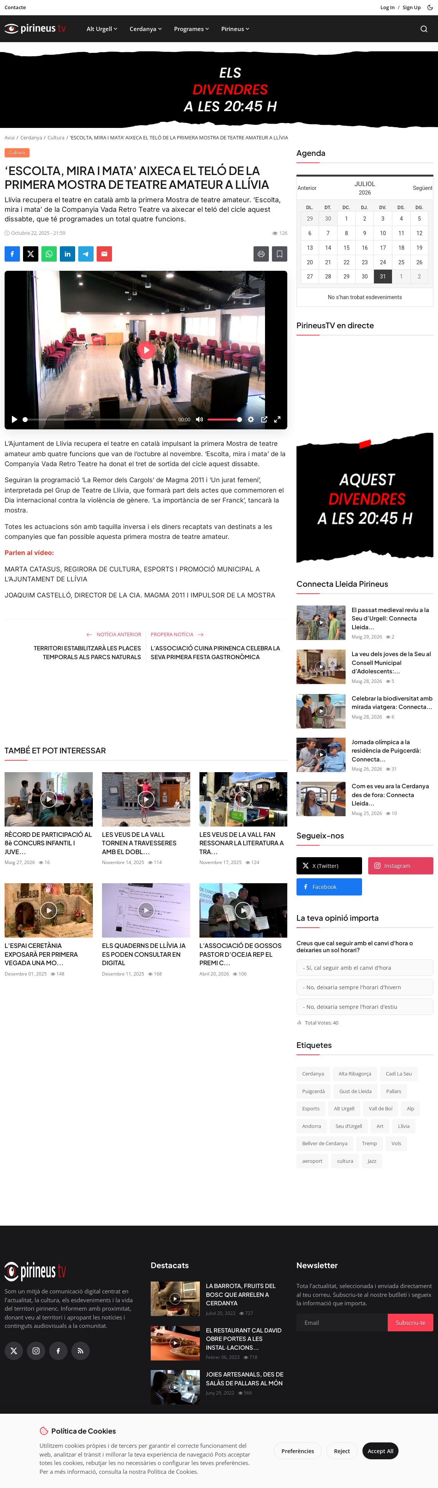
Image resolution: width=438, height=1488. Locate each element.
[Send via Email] (104, 254)
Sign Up (412, 7)
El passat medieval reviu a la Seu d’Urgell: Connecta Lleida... (390, 618)
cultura (345, 1160)
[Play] (14, 419)
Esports (310, 1108)
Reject (337, 1451)
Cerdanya (146, 29)
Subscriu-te (410, 1322)
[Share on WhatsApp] (49, 254)
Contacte (15, 7)
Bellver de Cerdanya (324, 1143)
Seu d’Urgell (349, 1126)
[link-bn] (146, 707)
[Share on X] (30, 254)
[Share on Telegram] (86, 254)
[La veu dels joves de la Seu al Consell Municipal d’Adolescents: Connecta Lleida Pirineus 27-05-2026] (321, 667)
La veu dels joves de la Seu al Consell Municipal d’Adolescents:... (391, 662)
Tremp (369, 1143)
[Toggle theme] (430, 7)
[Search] (424, 29)
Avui (10, 137)
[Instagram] (36, 1351)
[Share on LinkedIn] (67, 254)
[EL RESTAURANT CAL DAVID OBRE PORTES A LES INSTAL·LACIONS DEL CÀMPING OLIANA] (175, 1343)
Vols (396, 1143)
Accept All (378, 1451)
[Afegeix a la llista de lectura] (279, 254)
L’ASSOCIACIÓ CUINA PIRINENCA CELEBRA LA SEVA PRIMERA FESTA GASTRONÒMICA (215, 652)
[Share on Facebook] (12, 254)
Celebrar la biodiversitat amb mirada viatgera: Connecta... (392, 702)
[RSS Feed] (80, 1351)
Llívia (404, 1126)
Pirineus (236, 29)
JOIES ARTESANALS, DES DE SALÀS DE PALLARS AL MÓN (244, 1378)
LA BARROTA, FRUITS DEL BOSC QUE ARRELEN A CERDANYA (241, 1294)
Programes (192, 29)
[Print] (261, 254)
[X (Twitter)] (14, 1351)
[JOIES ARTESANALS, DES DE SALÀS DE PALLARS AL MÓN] (175, 1387)
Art (380, 1126)
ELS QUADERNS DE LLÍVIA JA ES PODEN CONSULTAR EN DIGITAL (144, 954)
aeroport (312, 1160)
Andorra (311, 1126)
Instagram (392, 865)
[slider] (99, 419)
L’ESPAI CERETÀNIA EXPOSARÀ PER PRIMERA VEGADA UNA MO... (41, 954)
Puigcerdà (313, 1091)
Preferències (293, 1451)
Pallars (393, 1091)
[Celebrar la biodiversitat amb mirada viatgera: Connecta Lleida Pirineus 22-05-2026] (321, 711)
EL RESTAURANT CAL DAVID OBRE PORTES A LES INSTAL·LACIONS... (244, 1338)
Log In (387, 7)
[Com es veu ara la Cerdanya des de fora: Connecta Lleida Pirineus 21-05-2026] (321, 799)
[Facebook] (58, 1351)
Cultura (56, 137)
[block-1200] (219, 89)
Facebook (319, 887)
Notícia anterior (113, 634)
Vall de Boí (380, 1108)
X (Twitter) (320, 865)
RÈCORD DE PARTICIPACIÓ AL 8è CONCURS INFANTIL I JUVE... (48, 843)
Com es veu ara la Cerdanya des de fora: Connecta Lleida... (390, 794)
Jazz (372, 1160)
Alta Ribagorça (355, 1073)
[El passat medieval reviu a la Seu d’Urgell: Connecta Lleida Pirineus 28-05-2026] (321, 623)
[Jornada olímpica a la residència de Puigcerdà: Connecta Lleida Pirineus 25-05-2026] (321, 755)
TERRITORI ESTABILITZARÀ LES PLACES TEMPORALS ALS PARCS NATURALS (87, 652)
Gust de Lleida (355, 1091)
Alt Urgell (103, 29)
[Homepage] (35, 28)
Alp (410, 1108)
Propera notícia (177, 634)
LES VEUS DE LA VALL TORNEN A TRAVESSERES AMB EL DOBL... (139, 843)
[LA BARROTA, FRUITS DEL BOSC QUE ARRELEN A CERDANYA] (175, 1299)
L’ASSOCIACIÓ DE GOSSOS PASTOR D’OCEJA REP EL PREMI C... (240, 954)
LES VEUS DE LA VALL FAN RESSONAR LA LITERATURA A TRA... (241, 843)
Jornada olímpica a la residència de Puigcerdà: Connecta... (386, 750)
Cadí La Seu (399, 1073)
